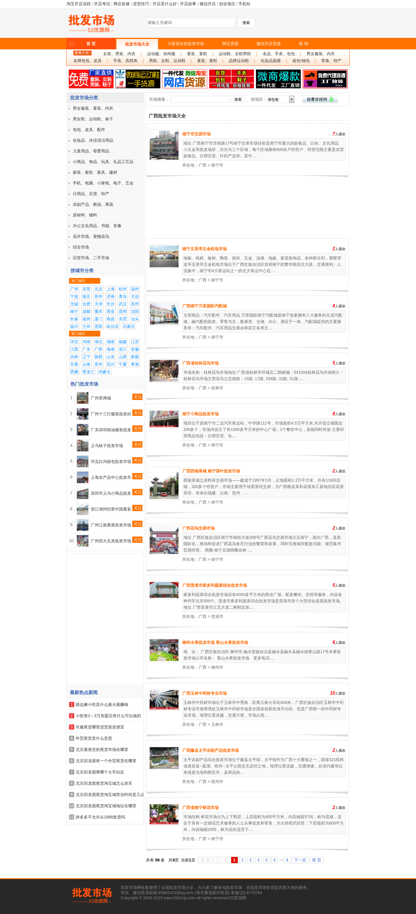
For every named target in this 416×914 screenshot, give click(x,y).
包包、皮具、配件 (89, 129)
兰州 (86, 326)
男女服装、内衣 (321, 54)
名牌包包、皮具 (87, 61)
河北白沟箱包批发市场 (111, 461)
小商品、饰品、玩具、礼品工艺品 (103, 161)
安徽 (135, 349)
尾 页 (316, 860)
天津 (98, 304)
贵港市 (217, 616)
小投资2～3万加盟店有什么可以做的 (108, 715)
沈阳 (135, 311)
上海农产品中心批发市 (111, 477)
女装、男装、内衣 (119, 54)
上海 (111, 289)
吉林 (74, 356)
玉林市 (217, 724)
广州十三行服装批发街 (111, 414)
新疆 (135, 356)
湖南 (111, 341)
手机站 (244, 3)
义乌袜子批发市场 (107, 445)
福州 (86, 319)
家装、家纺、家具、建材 (95, 172)
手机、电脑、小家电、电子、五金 (103, 183)
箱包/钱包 (301, 61)
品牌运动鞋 (239, 61)
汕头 (135, 319)
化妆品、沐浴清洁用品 (93, 140)
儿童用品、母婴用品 (91, 151)
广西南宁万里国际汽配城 (204, 306)
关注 (138, 397)
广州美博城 (101, 398)
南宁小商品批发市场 (200, 414)
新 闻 (303, 43)
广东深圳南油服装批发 (111, 429)
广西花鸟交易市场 (198, 528)
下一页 (300, 860)
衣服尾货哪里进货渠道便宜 (100, 727)
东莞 (86, 289)
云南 (86, 364)
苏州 (98, 296)
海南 (111, 349)
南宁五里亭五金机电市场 (204, 248)
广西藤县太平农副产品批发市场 (210, 750)
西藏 (74, 371)
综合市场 (81, 247)
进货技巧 (141, 3)
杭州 (123, 289)
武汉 (123, 304)
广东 (86, 349)
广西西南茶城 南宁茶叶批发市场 (211, 471)
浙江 (123, 349)
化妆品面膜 (271, 61)
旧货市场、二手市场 (91, 257)
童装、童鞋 (197, 54)
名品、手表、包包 (279, 54)
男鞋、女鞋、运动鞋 (167, 61)
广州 (74, 289)
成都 (86, 311)
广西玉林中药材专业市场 (204, 693)
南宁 (74, 311)
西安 (111, 311)
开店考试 (102, 3)
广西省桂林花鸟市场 (200, 363)
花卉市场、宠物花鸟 (91, 236)
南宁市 (217, 165)
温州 (135, 289)
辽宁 (86, 356)
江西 (74, 349)
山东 (111, 356)
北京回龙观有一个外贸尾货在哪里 (106, 760)
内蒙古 (105, 371)
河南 (86, 341)
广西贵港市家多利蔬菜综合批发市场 (214, 585)
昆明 (123, 311)
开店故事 (188, 3)
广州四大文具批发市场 (111, 541)
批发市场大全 (137, 44)
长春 (74, 319)
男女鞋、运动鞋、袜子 (93, 119)
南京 (86, 296)
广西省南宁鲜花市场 (200, 807)
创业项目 (227, 3)
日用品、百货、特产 (91, 193)
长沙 (111, 304)
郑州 (135, 304)
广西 (98, 349)
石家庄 (129, 326)
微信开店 (208, 3)
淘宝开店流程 (78, 3)
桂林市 (217, 388)
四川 (111, 364)
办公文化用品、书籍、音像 (97, 225)
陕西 (98, 356)
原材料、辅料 (85, 215)
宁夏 (123, 364)
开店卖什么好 (165, 3)
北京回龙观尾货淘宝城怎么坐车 (104, 783)
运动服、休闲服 (161, 54)
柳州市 (217, 667)
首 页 (91, 43)
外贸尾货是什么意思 (94, 738)
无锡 (74, 304)
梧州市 (217, 781)
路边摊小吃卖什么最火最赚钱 (102, 704)
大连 (135, 296)
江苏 (135, 341)
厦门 (98, 319)
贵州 (98, 364)
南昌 (111, 319)
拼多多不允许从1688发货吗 (100, 817)
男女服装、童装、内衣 (93, 108)
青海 (135, 364)
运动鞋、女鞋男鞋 (235, 54)
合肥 (86, 304)
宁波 (74, 296)
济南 (111, 296)
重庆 (98, 311)
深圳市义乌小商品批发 (111, 493)
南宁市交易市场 (196, 134)
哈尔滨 (113, 326)
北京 (98, 289)
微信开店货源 (269, 43)
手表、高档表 (125, 61)
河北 (74, 341)
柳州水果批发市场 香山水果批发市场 (215, 642)
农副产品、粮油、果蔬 (93, 204)
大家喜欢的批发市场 (186, 43)
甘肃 (74, 364)
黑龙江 (88, 371)
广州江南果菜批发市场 (111, 525)
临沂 (74, 326)
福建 (123, 341)
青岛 (123, 296)
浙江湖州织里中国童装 (111, 509)
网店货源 (230, 43)
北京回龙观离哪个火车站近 (100, 772)
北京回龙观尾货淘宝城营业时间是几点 (110, 794)
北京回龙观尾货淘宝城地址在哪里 (106, 805)
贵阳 (98, 326)
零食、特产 (331, 61)
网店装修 (122, 3)
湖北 (98, 341)
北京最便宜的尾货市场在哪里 (102, 749)
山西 (123, 356)
